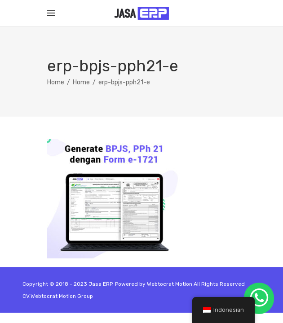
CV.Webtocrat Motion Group (57, 296)
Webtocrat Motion (169, 284)
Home (55, 82)
